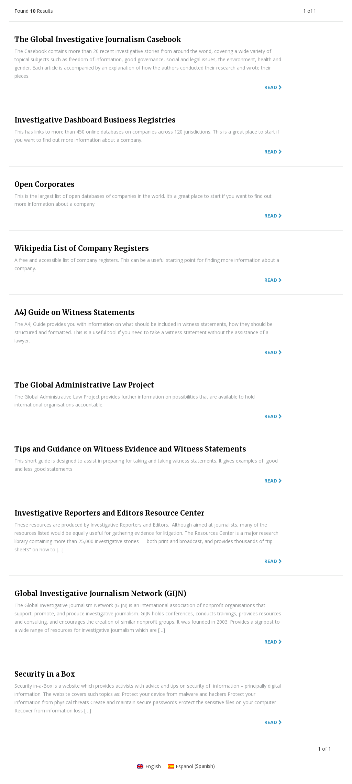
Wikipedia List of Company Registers (81, 248)
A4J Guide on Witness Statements (74, 312)
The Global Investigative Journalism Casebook (97, 39)
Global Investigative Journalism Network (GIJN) (100, 593)
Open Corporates (44, 184)
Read (273, 87)
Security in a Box (44, 674)
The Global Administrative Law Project (84, 385)
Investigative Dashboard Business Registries (95, 120)
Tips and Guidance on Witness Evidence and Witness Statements (130, 449)
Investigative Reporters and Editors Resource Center (109, 513)
